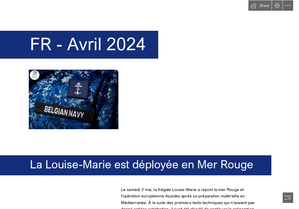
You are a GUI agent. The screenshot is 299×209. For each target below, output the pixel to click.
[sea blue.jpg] (73, 99)
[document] (149, 104)
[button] (260, 5)
